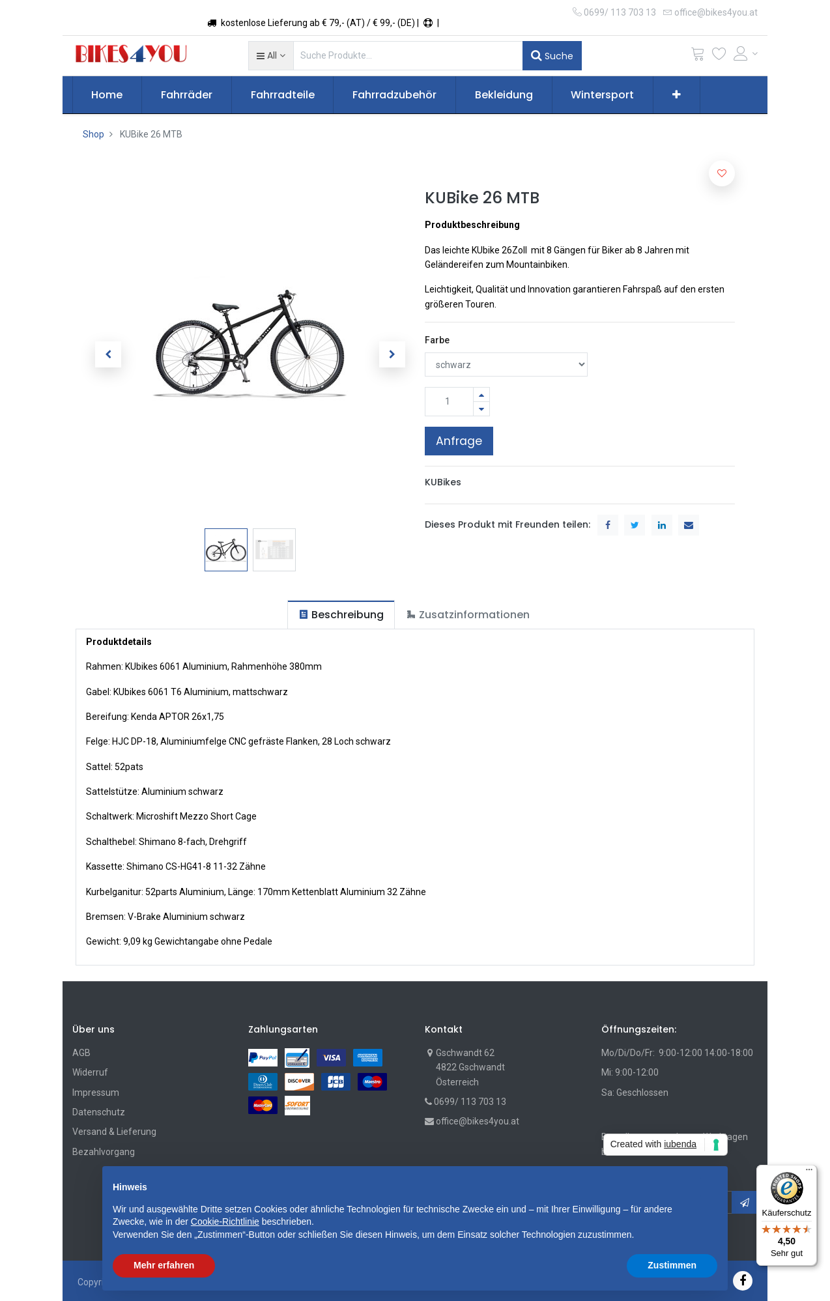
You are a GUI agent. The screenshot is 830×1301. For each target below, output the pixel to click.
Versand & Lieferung (114, 1131)
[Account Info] (746, 53)
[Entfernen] (481, 409)
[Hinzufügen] (481, 394)
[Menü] (809, 1172)
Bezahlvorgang (103, 1152)
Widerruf (90, 1072)
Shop (93, 134)
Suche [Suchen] (552, 55)
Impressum (95, 1092)
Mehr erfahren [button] (164, 1265)
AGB (81, 1053)
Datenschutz (98, 1112)
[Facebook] (742, 1280)
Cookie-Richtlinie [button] (225, 1221)
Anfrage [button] (459, 441)
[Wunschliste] (719, 56)
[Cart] (698, 56)
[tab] (341, 614)
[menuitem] (107, 95)
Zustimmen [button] (672, 1265)
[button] (270, 55)
